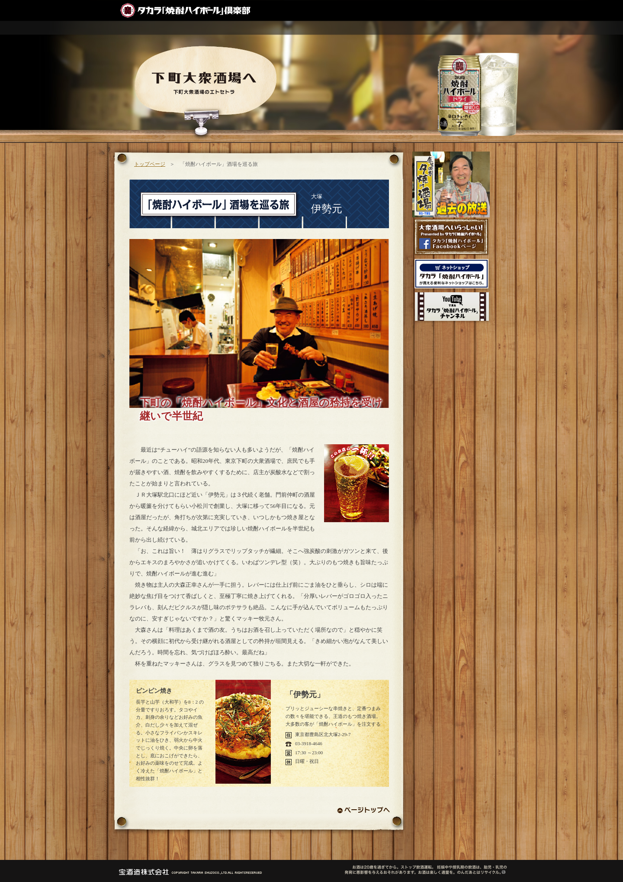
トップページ (149, 164)
